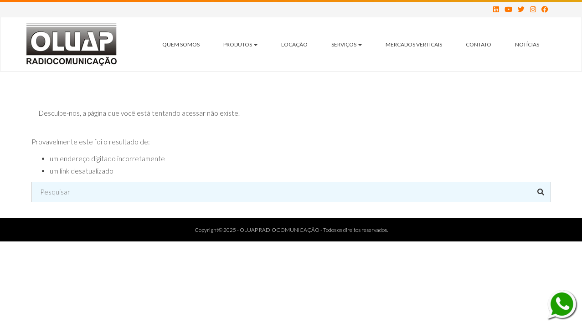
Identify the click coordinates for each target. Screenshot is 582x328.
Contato (478, 44)
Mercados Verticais (414, 44)
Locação (294, 44)
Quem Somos (181, 44)
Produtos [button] (240, 44)
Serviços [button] (346, 44)
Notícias (527, 44)
